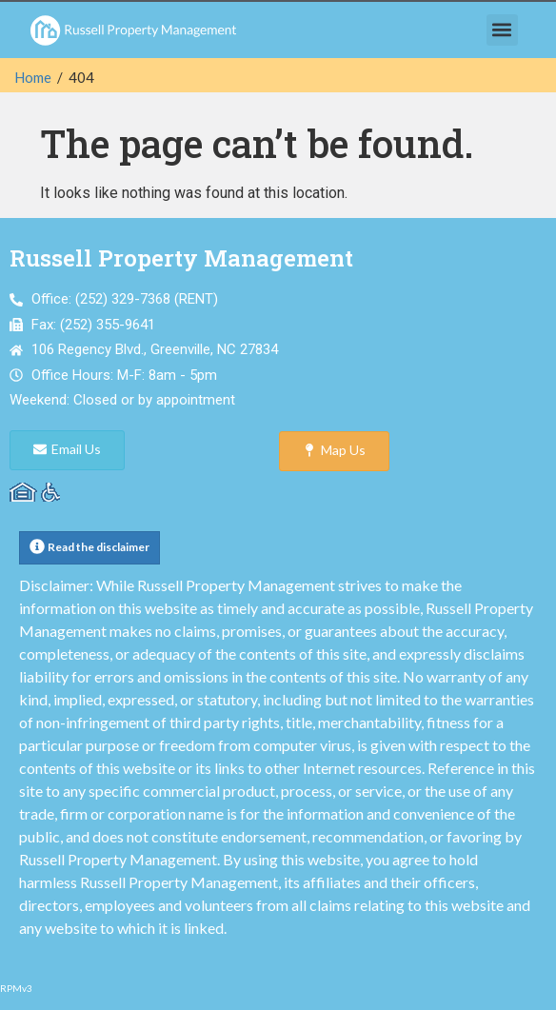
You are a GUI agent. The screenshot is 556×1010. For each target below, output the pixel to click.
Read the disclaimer (98, 547)
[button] (502, 30)
